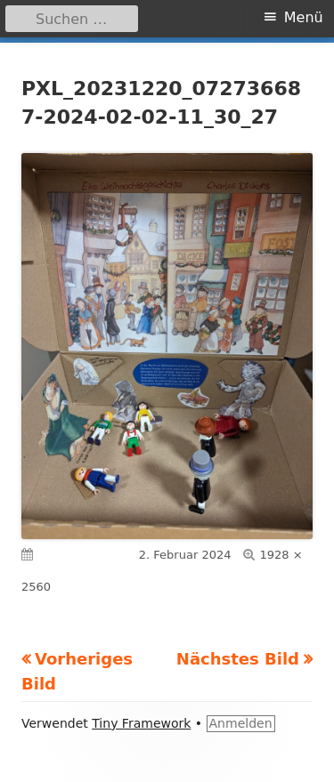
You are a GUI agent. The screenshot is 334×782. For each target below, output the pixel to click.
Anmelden (241, 723)
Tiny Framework (141, 723)
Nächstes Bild (237, 658)
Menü (303, 17)
